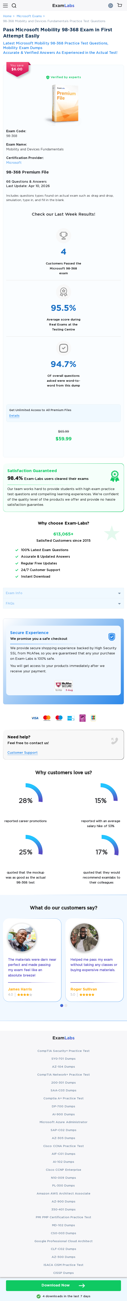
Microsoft (14, 162)
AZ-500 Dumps (64, 1257)
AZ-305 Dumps (63, 1138)
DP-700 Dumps (63, 1106)
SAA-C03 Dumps (63, 1090)
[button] (61, 1005)
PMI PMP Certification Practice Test (63, 1217)
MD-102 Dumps (63, 1225)
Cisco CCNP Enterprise (63, 1170)
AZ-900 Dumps (64, 1201)
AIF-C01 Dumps (63, 1154)
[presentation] (8, 955)
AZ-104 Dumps (63, 1066)
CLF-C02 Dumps (63, 1249)
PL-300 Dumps (63, 1185)
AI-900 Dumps (63, 1114)
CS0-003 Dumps (63, 1233)
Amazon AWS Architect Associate (64, 1193)
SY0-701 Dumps (63, 1058)
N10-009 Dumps (63, 1178)
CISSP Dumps (63, 1273)
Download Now (63, 1286)
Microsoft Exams (29, 16)
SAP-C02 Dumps (63, 1130)
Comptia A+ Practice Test (63, 1098)
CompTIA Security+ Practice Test (63, 1051)
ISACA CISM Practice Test (64, 1265)
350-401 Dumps (63, 1209)
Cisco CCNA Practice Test (63, 1146)
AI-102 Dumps (63, 1162)
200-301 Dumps (63, 1082)
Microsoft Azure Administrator (64, 1122)
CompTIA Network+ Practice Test (63, 1074)
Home (7, 16)
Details (14, 416)
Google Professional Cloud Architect (63, 1241)
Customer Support (22, 752)
